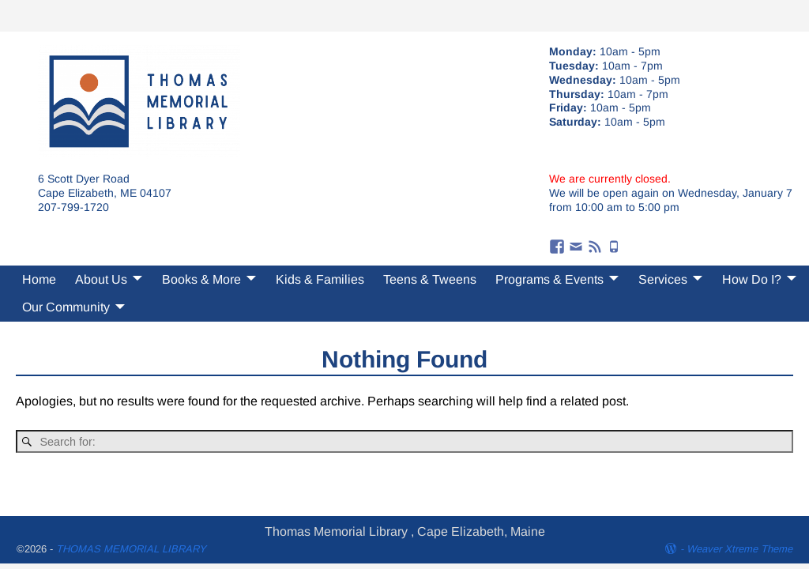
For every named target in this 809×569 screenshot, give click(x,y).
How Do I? (751, 279)
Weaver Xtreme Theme (739, 549)
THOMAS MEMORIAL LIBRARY (131, 549)
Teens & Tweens (429, 279)
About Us (101, 279)
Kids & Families (320, 279)
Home (39, 279)
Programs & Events (549, 279)
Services (662, 279)
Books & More (201, 279)
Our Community (66, 307)
